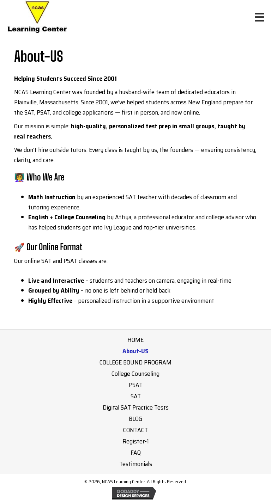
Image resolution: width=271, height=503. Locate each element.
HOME (135, 340)
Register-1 (135, 441)
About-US (135, 351)
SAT (136, 396)
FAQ (136, 452)
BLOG (135, 419)
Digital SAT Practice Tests (136, 407)
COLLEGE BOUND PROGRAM (135, 362)
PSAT (136, 385)
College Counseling (135, 374)
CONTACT (135, 430)
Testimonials (135, 464)
